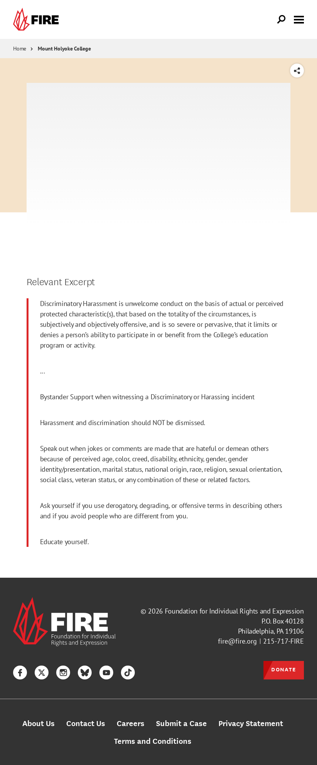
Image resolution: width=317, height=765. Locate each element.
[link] (37, 19)
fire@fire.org (237, 641)
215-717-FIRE (283, 641)
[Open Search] (281, 19)
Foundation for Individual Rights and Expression (234, 611)
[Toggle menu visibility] (299, 19)
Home (19, 48)
